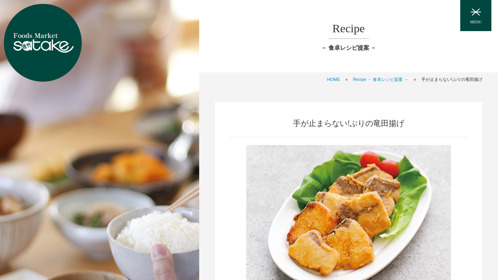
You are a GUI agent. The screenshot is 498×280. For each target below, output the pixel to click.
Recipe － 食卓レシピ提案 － (380, 79)
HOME (333, 79)
